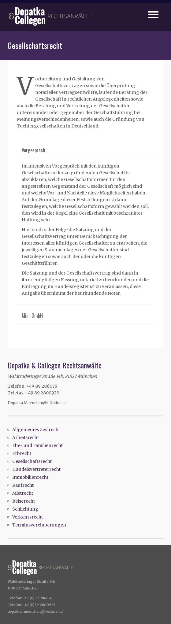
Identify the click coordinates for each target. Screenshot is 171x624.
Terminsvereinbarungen (39, 525)
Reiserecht (23, 501)
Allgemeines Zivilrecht (36, 429)
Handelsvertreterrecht (36, 469)
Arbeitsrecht (25, 437)
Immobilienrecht (30, 477)
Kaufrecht (23, 485)
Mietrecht (22, 493)
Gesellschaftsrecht (32, 461)
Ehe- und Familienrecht (37, 445)
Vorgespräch (33, 150)
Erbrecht (21, 453)
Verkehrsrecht (27, 517)
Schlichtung (25, 509)
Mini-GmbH (32, 315)
